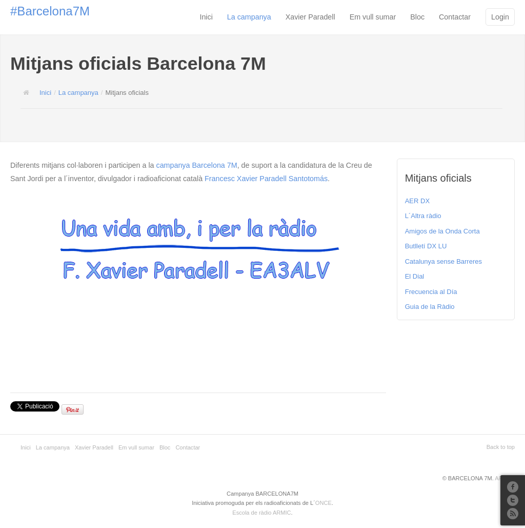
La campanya (249, 17)
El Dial (415, 276)
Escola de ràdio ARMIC (261, 513)
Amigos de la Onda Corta (442, 231)
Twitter (512, 500)
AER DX (417, 201)
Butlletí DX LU (426, 246)
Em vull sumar (373, 17)
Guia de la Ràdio (430, 306)
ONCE (323, 503)
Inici (205, 17)
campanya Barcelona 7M (196, 165)
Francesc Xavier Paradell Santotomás (266, 178)
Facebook (512, 487)
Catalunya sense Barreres (443, 261)
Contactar (455, 17)
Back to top (501, 447)
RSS (512, 513)
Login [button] (500, 17)
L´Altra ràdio (423, 216)
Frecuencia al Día (431, 292)
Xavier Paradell (310, 17)
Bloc (417, 17)
